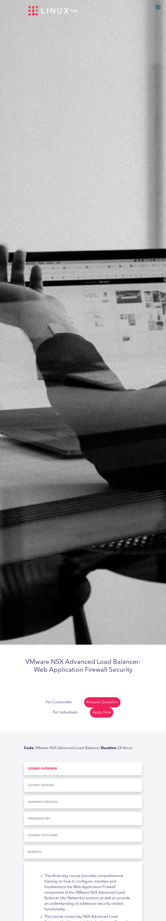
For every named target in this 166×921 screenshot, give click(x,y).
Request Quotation (102, 702)
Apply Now (101, 712)
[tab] (83, 768)
